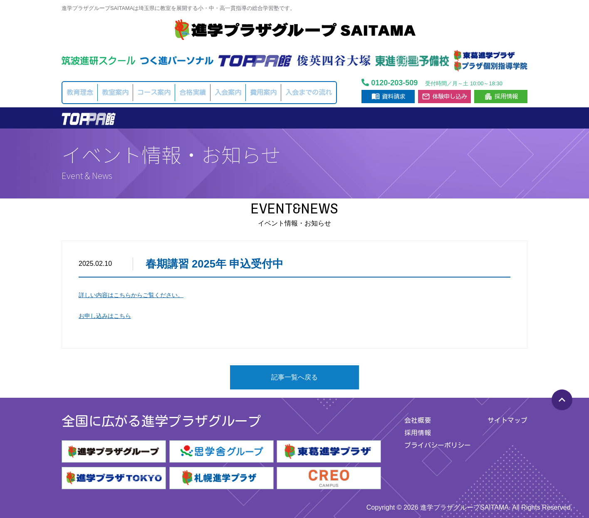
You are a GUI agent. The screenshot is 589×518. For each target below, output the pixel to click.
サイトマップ (507, 420)
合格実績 (192, 92)
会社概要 (417, 420)
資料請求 (388, 96)
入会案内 (228, 92)
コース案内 (154, 92)
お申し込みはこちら (105, 315)
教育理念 (80, 92)
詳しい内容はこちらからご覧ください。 (131, 295)
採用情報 (501, 96)
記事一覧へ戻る (294, 377)
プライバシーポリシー (437, 445)
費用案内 (263, 92)
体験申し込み (444, 96)
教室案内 (115, 92)
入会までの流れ (308, 92)
